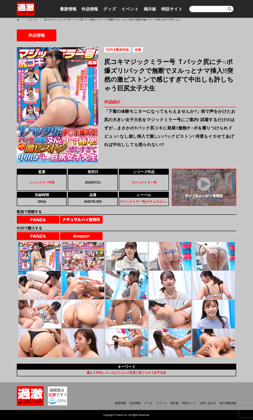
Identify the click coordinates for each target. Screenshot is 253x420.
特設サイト (172, 9)
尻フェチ (144, 372)
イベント (130, 9)
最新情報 (68, 9)
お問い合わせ (207, 403)
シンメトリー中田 (42, 182)
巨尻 (132, 372)
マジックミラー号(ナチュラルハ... (144, 201)
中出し (100, 372)
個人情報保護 (228, 403)
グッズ (109, 9)
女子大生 (160, 372)
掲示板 (150, 9)
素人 (90, 372)
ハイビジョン (117, 372)
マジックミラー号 (144, 182)
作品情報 (89, 9)
